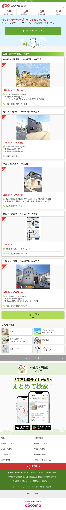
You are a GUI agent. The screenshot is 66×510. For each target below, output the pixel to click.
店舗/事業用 (6, 460)
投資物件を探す (40, 454)
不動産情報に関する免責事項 (47, 477)
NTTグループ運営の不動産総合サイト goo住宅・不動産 (18, 1)
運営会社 (48, 487)
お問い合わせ (39, 487)
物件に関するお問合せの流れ (17, 477)
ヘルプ (31, 487)
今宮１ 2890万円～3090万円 (16, 164)
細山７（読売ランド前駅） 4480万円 (20, 214)
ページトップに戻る (33, 358)
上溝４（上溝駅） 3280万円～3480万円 (21, 261)
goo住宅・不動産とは (15, 473)
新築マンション (7, 443)
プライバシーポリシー (20, 487)
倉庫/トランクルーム (42, 460)
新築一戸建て (6, 449)
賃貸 (3, 438)
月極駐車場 (38, 438)
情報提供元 (32, 477)
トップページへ (33, 30)
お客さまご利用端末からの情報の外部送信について (40, 473)
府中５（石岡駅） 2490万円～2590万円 (21, 111)
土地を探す (5, 454)
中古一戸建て (39, 449)
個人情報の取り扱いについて (22, 481)
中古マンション (40, 443)
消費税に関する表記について (42, 481)
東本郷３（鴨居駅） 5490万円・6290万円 (22, 59)
